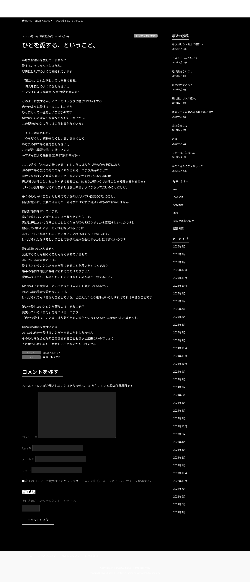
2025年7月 (179, 309)
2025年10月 (180, 285)
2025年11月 (180, 278)
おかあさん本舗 (47, 555)
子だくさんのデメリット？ (187, 166)
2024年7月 (179, 387)
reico (176, 189)
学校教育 (178, 205)
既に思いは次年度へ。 (185, 98)
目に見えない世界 (145, 36)
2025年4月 (179, 332)
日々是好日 (91, 555)
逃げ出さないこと (182, 71)
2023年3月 (179, 449)
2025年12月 (180, 270)
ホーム (29, 555)
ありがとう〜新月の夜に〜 (187, 44)
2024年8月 (179, 379)
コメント (30, 437)
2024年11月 (180, 356)
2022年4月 (179, 512)
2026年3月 (179, 254)
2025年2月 (179, 340)
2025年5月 (179, 324)
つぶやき (178, 197)
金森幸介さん (180, 125)
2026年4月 (179, 246)
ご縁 (174, 139)
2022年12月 (180, 473)
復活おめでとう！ (182, 85)
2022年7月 (179, 488)
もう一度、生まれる (183, 152)
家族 (176, 213)
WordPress (107, 572)
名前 (27, 448)
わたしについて (70, 555)
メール (28, 459)
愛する (57, 356)
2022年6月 (179, 496)
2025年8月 (179, 301)
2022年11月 (180, 481)
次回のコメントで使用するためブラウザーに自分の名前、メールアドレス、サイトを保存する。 (89, 481)
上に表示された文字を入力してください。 (50, 500)
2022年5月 (179, 504)
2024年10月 (180, 364)
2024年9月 (179, 371)
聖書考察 (178, 228)
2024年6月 (179, 395)
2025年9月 (179, 293)
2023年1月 (179, 465)
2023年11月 (180, 426)
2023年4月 (179, 442)
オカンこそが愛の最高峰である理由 (193, 112)
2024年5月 (179, 403)
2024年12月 (180, 348)
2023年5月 (179, 434)
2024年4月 (179, 410)
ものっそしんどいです (185, 58)
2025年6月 (179, 317)
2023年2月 (179, 457)
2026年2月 (179, 262)
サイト (26, 470)
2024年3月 (179, 418)
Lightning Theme (124, 572)
